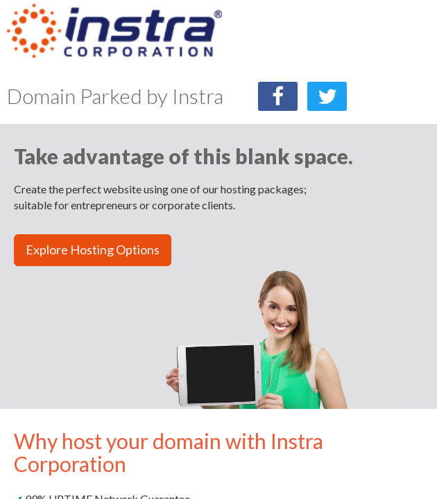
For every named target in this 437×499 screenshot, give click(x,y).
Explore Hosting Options (93, 249)
